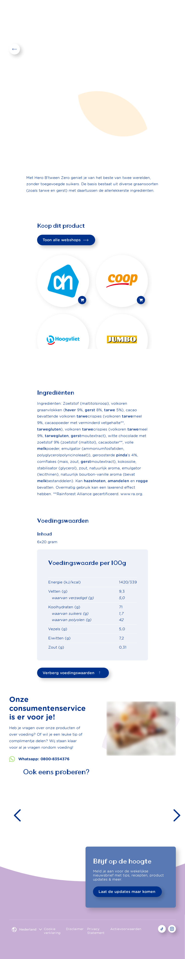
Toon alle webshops (66, 240)
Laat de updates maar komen (127, 891)
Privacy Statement (96, 931)
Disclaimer (75, 929)
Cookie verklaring (52, 931)
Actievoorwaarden (125, 929)
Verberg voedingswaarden (72, 673)
